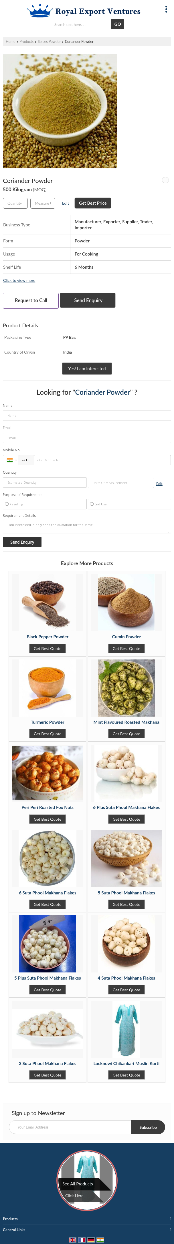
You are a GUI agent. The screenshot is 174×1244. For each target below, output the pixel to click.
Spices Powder (49, 41)
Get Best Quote (47, 648)
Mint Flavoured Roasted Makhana (127, 722)
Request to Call (31, 300)
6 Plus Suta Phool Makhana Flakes (126, 807)
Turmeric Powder (47, 722)
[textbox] (42, 203)
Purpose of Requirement (23, 495)
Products (26, 41)
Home (10, 41)
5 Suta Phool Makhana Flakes (126, 892)
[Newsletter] (87, 1127)
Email (7, 427)
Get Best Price (93, 203)
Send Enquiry (88, 300)
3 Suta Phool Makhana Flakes (47, 1063)
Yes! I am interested (87, 368)
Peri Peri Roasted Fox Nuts (47, 807)
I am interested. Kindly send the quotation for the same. (87, 526)
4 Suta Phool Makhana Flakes (126, 977)
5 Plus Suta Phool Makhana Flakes (47, 977)
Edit (65, 203)
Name (8, 405)
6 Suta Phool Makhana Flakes (47, 892)
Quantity (10, 472)
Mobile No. (12, 450)
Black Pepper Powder (47, 636)
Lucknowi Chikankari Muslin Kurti (126, 1063)
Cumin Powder (126, 636)
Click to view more (19, 280)
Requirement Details (19, 516)
